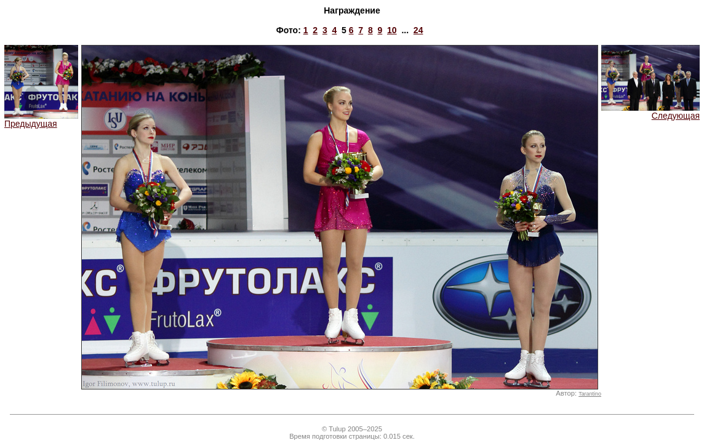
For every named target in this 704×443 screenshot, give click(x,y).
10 (392, 30)
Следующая (650, 112)
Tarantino (589, 394)
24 (418, 30)
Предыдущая (41, 120)
